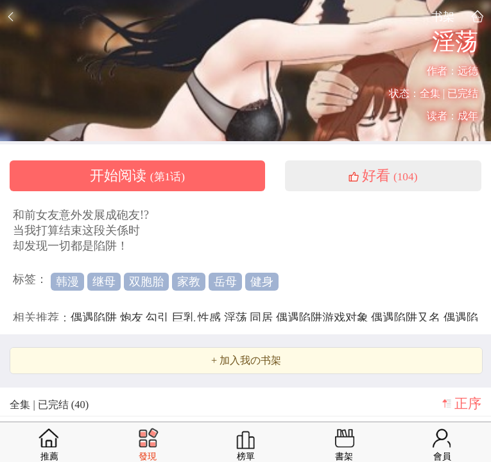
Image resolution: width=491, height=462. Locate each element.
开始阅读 (137, 176)
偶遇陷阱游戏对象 (324, 317)
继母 (104, 281)
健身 (261, 281)
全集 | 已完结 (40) (49, 404)
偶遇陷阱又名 (407, 317)
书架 (442, 16)
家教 (188, 281)
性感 (211, 317)
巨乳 (185, 317)
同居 (263, 317)
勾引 (159, 317)
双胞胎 (146, 281)
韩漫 (67, 281)
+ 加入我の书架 (246, 360)
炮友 (133, 317)
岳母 (225, 281)
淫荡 (237, 317)
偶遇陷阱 (95, 317)
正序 (467, 403)
